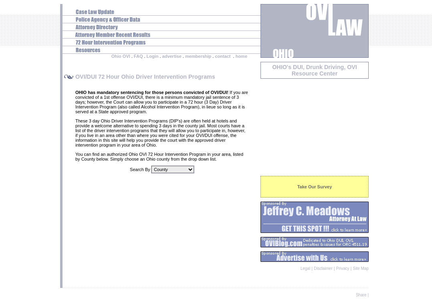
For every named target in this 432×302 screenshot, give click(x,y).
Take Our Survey (314, 186)
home (241, 56)
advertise (172, 56)
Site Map (361, 268)
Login (153, 56)
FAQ (138, 56)
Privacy (342, 268)
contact (222, 56)
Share (361, 295)
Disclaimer (323, 268)
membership (198, 56)
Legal (305, 268)
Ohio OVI (120, 56)
